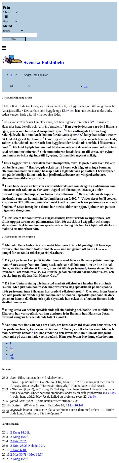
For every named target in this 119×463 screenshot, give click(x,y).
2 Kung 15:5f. (19, 459)
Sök (13, 39)
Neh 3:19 (34, 445)
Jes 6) (92, 396)
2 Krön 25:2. (18, 441)
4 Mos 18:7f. (35, 454)
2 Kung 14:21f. (20, 432)
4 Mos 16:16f (74, 405)
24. (43, 445)
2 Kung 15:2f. (19, 437)
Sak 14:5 (110, 393)
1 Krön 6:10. (18, 450)
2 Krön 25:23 (18, 445)
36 (12, 357)
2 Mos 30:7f (18, 454)
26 (11, 350)
